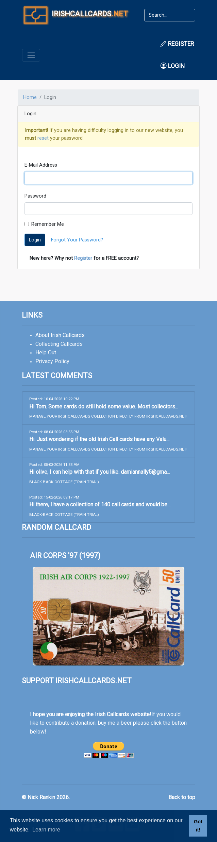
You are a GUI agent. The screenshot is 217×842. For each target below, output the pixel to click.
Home (30, 97)
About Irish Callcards (60, 335)
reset (43, 138)
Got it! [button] (198, 825)
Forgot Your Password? (77, 240)
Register (177, 43)
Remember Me (47, 224)
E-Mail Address (40, 165)
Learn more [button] (46, 829)
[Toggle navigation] (31, 55)
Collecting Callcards (59, 344)
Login (173, 66)
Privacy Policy (52, 361)
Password (35, 196)
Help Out (45, 352)
